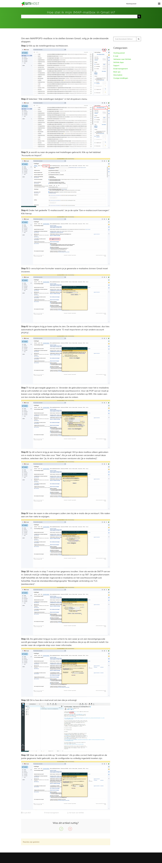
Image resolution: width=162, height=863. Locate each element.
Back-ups (116, 72)
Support (116, 65)
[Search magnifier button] (139, 16)
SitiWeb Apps (118, 62)
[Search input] (80, 16)
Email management (52, 813)
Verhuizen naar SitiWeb (122, 59)
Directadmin (117, 75)
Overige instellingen (120, 78)
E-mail (115, 56)
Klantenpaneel (131, 4)
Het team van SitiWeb (76, 813)
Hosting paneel (119, 53)
